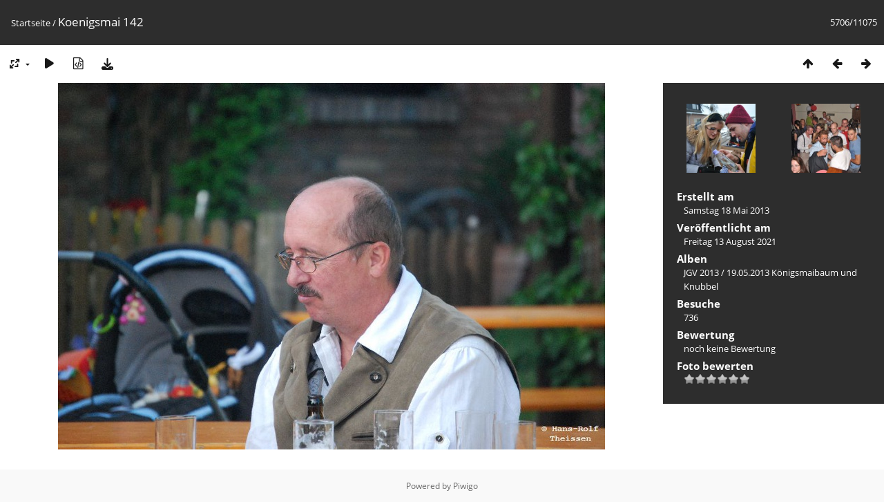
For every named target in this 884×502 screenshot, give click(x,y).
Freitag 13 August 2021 (730, 241)
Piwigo (465, 486)
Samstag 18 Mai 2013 (726, 210)
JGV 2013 (701, 272)
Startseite (30, 23)
